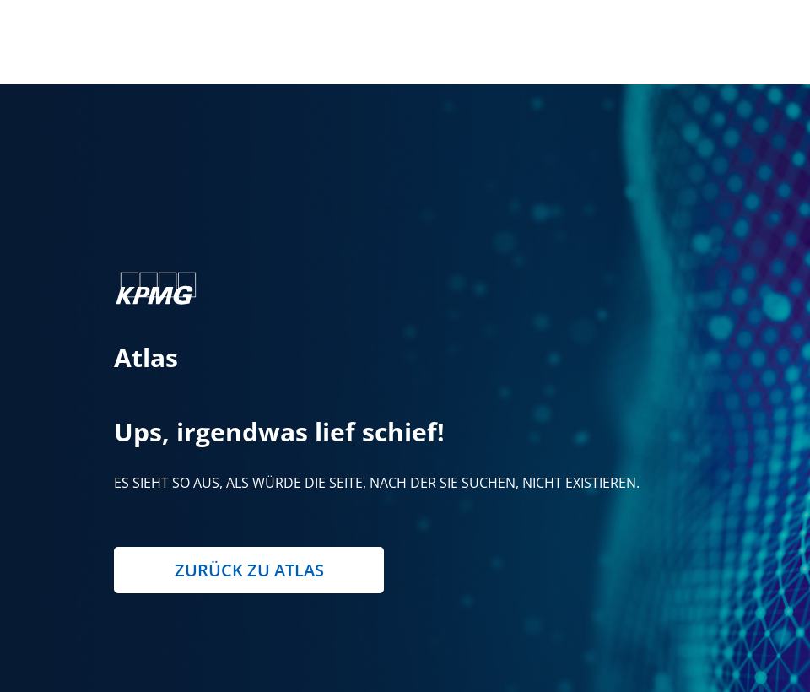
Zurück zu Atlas (249, 570)
